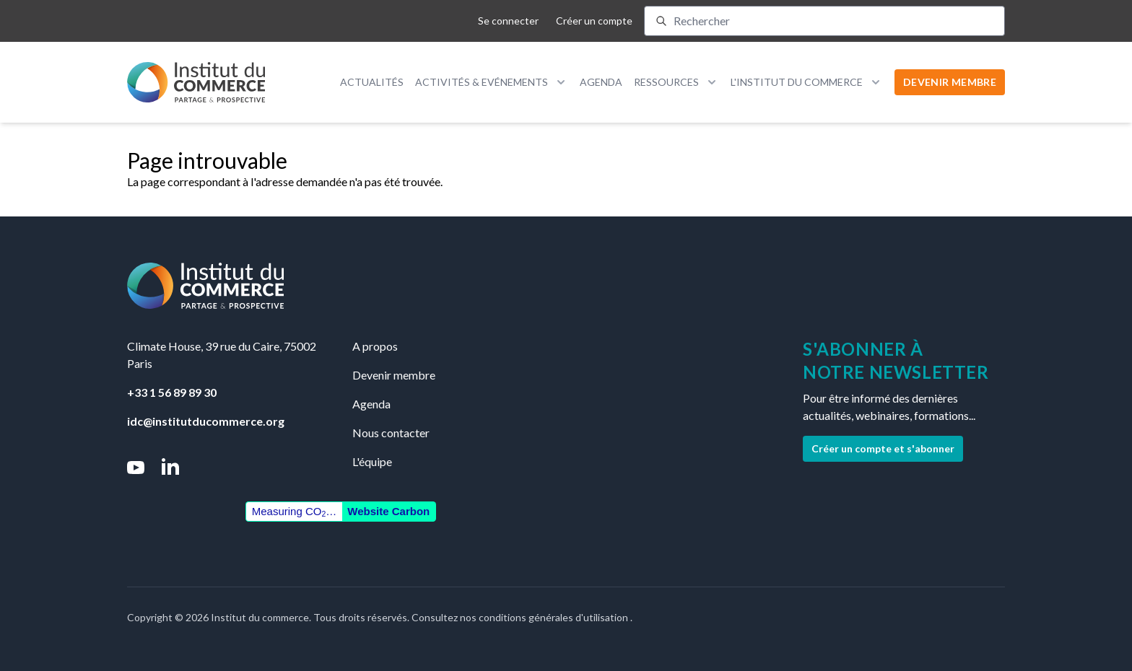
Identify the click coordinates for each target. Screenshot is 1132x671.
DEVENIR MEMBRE (949, 82)
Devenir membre (393, 375)
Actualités (372, 82)
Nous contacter (391, 432)
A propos (375, 346)
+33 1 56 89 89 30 (172, 392)
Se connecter (508, 20)
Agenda (601, 82)
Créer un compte (594, 20)
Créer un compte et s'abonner (882, 448)
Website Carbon (388, 511)
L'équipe (372, 461)
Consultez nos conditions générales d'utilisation (521, 617)
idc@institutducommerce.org (205, 421)
